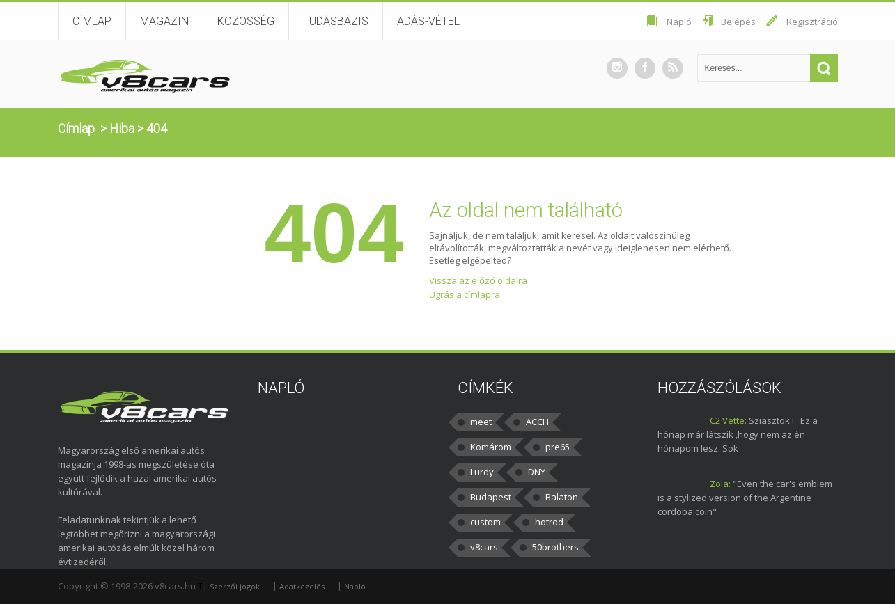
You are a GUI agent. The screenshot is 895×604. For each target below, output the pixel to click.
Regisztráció (812, 21)
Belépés (738, 21)
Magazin (164, 21)
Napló (679, 21)
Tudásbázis (335, 21)
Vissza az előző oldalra (478, 280)
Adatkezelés (302, 586)
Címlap (91, 21)
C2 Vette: (728, 420)
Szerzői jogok (235, 586)
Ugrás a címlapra (464, 294)
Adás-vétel (428, 21)
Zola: (720, 483)
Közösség (245, 21)
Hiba (121, 128)
